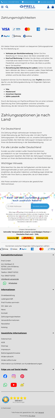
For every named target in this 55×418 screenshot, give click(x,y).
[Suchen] (7, 7)
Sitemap (4, 346)
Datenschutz (6, 339)
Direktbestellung (8, 295)
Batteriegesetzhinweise (10, 353)
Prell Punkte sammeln (10, 302)
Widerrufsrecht (7, 357)
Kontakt (4, 313)
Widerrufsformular (8, 360)
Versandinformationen (10, 320)
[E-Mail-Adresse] (18, 206)
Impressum (5, 349)
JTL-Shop (32, 416)
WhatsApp (13, 283)
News (3, 310)
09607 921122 (13, 272)
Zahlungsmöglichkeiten (10, 317)
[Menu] (2, 7)
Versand (41, 412)
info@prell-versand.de (10, 279)
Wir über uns (6, 306)
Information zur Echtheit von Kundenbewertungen (21, 364)
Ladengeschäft (7, 299)
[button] (48, 7)
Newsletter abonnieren (40, 206)
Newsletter (5, 324)
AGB (3, 342)
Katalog (4, 327)
